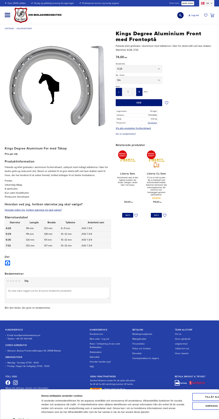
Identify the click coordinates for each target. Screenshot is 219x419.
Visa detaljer (48, 412)
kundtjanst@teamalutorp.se (27, 335)
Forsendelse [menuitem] (138, 343)
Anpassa (193, 394)
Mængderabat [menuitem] (139, 339)
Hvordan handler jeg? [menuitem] (100, 361)
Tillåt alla (192, 385)
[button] (7, 15)
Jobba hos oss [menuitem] (182, 348)
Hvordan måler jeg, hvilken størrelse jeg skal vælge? (33, 210)
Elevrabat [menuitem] (136, 353)
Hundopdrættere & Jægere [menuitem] (145, 358)
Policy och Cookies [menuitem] (141, 348)
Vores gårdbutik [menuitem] (182, 339)
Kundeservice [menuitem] (96, 334)
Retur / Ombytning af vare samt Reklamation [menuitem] (105, 345)
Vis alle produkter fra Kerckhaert (133, 128)
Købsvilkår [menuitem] (95, 357)
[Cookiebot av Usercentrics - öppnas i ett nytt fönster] (20, 412)
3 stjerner (13, 280)
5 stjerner (19, 280)
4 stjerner (16, 280)
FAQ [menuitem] (92, 366)
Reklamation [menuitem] (96, 352)
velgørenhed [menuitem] (181, 343)
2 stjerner (10, 280)
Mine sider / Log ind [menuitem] (99, 339)
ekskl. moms (187, 3)
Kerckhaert (152, 123)
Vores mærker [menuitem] (182, 353)
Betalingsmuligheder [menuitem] (142, 334)
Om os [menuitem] (178, 334)
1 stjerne (7, 280)
